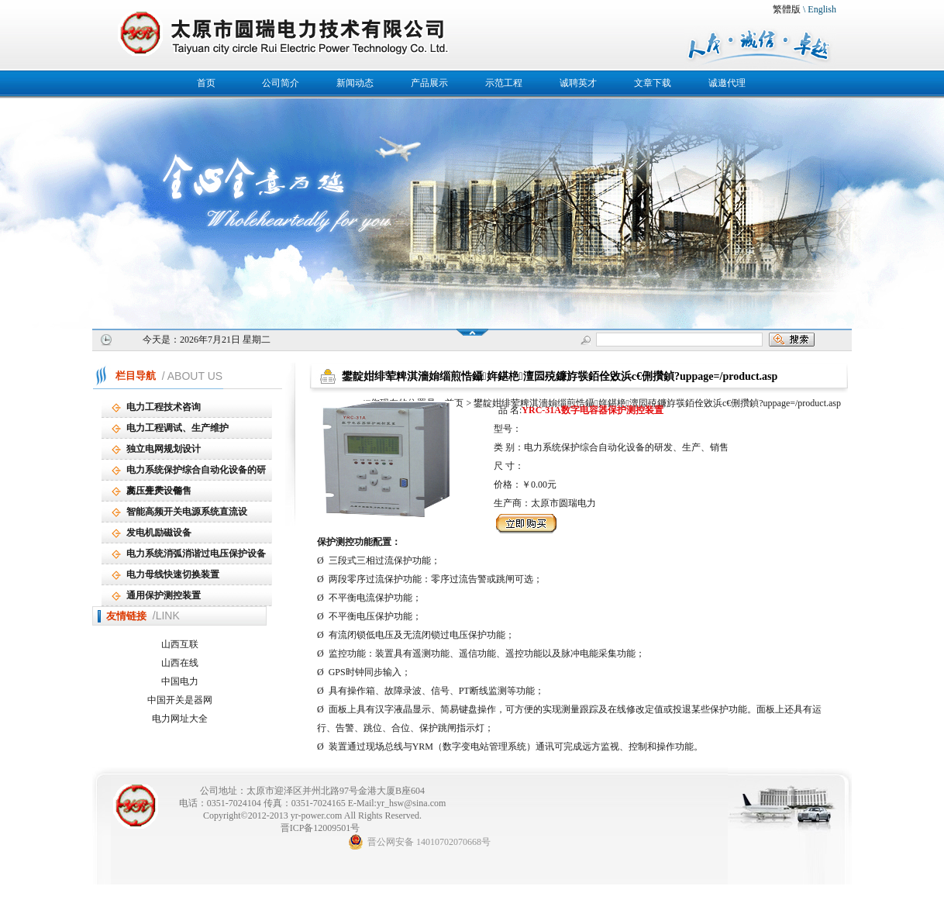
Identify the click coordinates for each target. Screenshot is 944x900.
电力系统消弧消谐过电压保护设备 (196, 553)
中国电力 (179, 681)
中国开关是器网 (179, 700)
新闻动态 (355, 83)
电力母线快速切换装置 (172, 574)
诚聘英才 (578, 83)
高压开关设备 (154, 490)
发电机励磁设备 (158, 532)
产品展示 (429, 83)
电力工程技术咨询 (163, 407)
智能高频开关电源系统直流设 (186, 511)
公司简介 (280, 83)
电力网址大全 (180, 718)
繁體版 (787, 9)
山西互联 (179, 644)
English (822, 9)
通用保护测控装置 (163, 595)
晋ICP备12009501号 (320, 827)
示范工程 (503, 83)
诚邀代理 (727, 83)
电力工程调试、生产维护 (177, 427)
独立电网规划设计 (163, 448)
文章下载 (652, 83)
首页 (206, 83)
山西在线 (179, 662)
